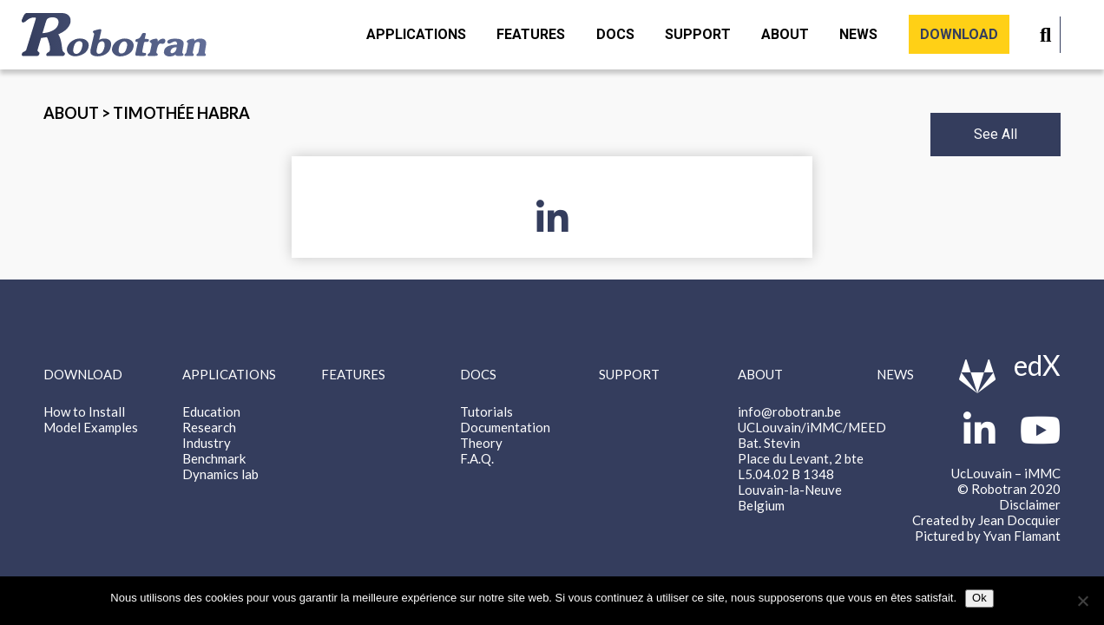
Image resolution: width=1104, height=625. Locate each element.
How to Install (84, 411)
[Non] (1082, 600)
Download (959, 34)
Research (209, 427)
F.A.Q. (477, 458)
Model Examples (90, 427)
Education (211, 411)
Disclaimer (1030, 504)
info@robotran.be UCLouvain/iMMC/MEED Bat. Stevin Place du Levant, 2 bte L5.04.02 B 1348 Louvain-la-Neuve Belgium (812, 458)
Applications (416, 34)
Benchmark (214, 458)
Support (698, 34)
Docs (615, 34)
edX (1037, 365)
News (858, 34)
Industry (206, 443)
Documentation (505, 427)
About (785, 34)
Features (530, 34)
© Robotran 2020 (1009, 489)
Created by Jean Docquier (986, 520)
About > (78, 112)
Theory (481, 443)
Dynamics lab (220, 474)
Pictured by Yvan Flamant (988, 535)
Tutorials (486, 411)
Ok (979, 597)
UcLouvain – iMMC (1006, 473)
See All (995, 134)
